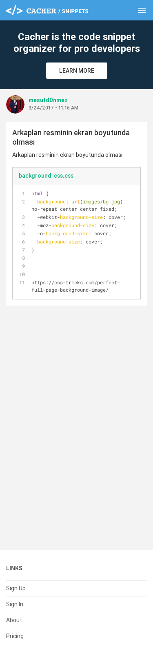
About (14, 620)
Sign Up (16, 588)
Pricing (15, 636)
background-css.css (46, 175)
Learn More (76, 70)
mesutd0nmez (48, 100)
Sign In (14, 604)
